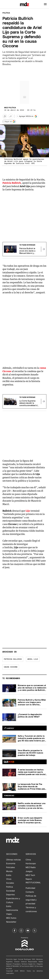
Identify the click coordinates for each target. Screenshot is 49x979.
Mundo (9, 871)
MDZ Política (10, 108)
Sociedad (10, 891)
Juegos (29, 871)
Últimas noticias (13, 860)
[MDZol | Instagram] (21, 930)
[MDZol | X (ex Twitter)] (34, 930)
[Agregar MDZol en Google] (27, 116)
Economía (10, 863)
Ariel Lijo (32, 659)
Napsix (29, 879)
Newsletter (11, 922)
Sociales (10, 883)
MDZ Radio (31, 867)
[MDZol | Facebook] (14, 930)
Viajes (9, 914)
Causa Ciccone (11, 667)
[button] (45, 4)
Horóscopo (31, 863)
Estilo (8, 875)
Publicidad (30, 888)
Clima (28, 860)
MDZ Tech (30, 875)
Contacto (30, 892)
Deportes (10, 894)
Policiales (10, 867)
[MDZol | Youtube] (28, 930)
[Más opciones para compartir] (10, 116)
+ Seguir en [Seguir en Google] (9, 121)
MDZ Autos (11, 918)
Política (6, 13)
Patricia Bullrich (13, 659)
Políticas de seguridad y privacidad (31, 900)
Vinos (8, 879)
